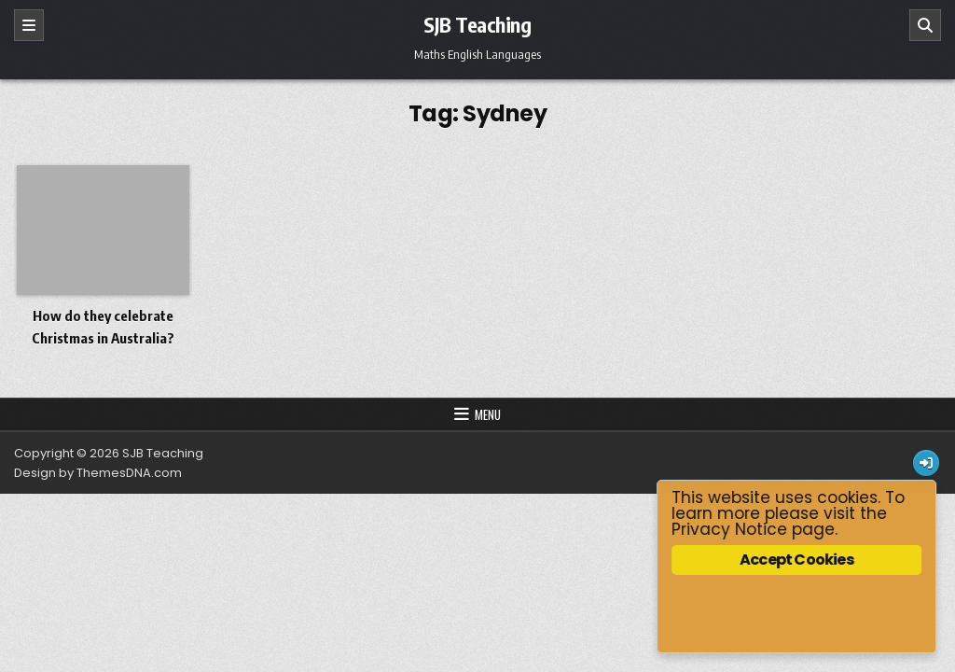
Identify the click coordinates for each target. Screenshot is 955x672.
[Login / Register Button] (926, 463)
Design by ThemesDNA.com (98, 473)
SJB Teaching (477, 24)
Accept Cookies (797, 559)
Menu (488, 414)
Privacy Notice (730, 529)
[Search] (925, 25)
